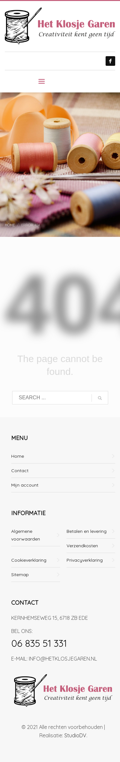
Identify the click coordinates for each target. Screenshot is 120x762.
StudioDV (75, 735)
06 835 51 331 (39, 643)
